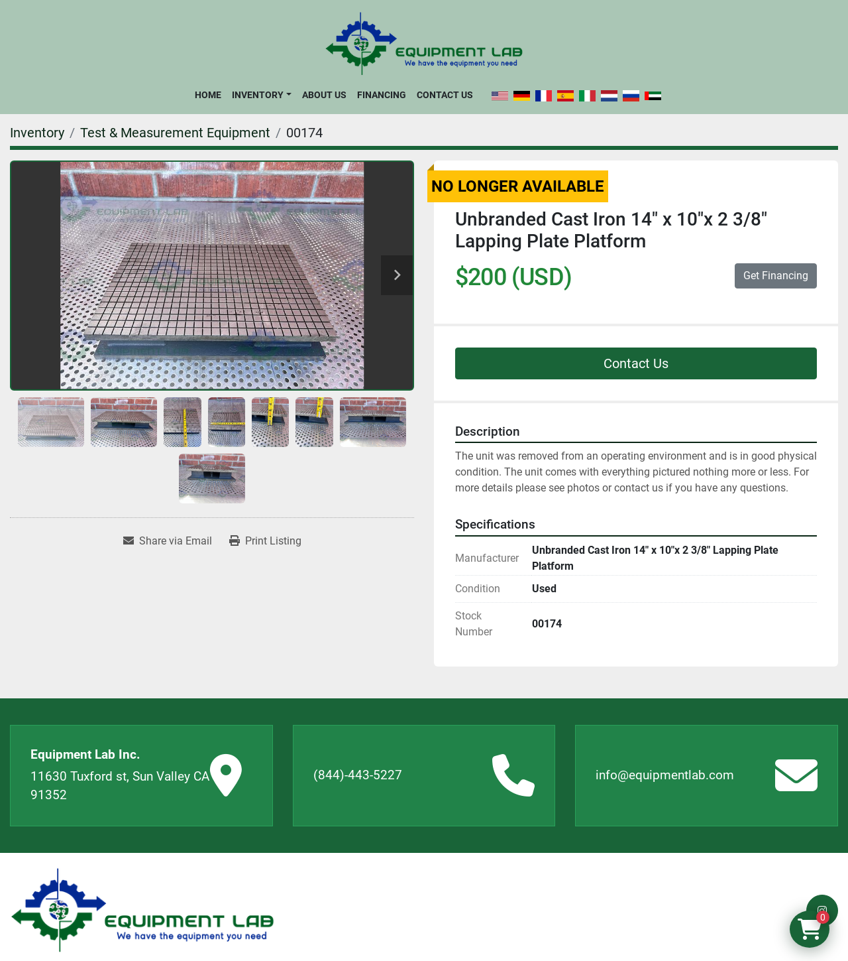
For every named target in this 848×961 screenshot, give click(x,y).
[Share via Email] (168, 541)
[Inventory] (37, 133)
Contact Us (445, 95)
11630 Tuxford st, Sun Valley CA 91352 (119, 786)
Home (208, 95)
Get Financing (775, 275)
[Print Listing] (265, 541)
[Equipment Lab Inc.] (142, 910)
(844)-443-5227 (357, 775)
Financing (381, 95)
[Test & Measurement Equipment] (175, 133)
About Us (324, 95)
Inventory (258, 95)
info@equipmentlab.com (665, 775)
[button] (261, 94)
